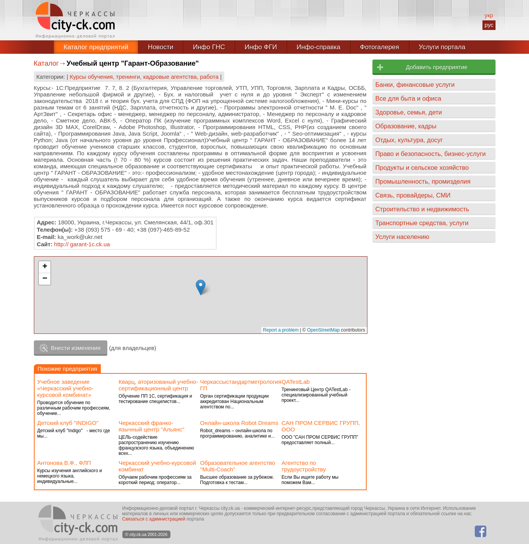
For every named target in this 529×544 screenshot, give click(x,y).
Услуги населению (402, 236)
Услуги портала (442, 47)
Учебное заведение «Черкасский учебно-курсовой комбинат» (65, 388)
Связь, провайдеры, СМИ (413, 195)
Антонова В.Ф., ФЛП (64, 462)
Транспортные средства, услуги (422, 222)
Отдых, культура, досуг (409, 139)
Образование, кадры (406, 126)
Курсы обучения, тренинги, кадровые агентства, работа (144, 76)
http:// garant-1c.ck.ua (82, 244)
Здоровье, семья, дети (408, 112)
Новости (161, 47)
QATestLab (296, 381)
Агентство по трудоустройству (304, 466)
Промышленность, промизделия (423, 181)
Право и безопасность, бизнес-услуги (430, 153)
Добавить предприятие (436, 67)
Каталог (46, 63)
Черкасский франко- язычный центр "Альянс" (151, 426)
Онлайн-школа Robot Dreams (239, 423)
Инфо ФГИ (261, 47)
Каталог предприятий (95, 47)
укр (488, 15)
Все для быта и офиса (408, 98)
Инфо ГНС (209, 47)
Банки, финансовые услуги (415, 84)
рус (488, 25)
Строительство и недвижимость (422, 209)
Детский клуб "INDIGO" (68, 423)
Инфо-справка (318, 47)
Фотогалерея (379, 47)
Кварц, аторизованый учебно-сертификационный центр (158, 384)
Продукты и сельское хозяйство (422, 167)
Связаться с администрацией (153, 519)
